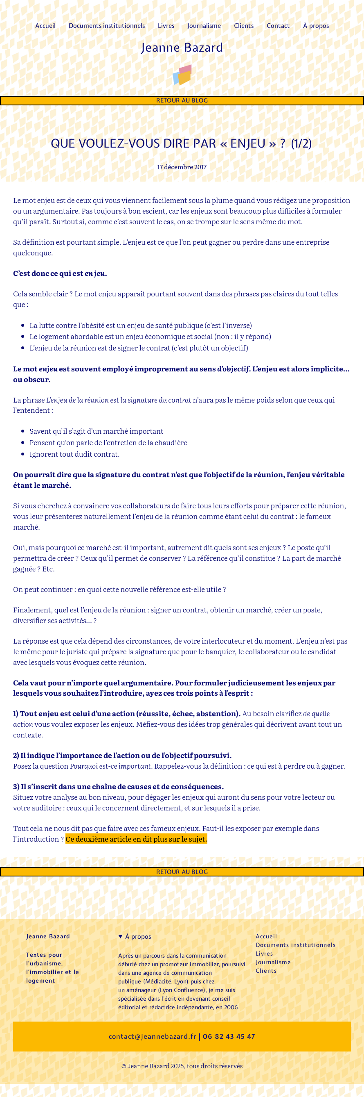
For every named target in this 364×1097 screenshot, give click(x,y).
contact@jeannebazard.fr (152, 1036)
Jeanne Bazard (182, 47)
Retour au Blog (182, 100)
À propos (138, 936)
